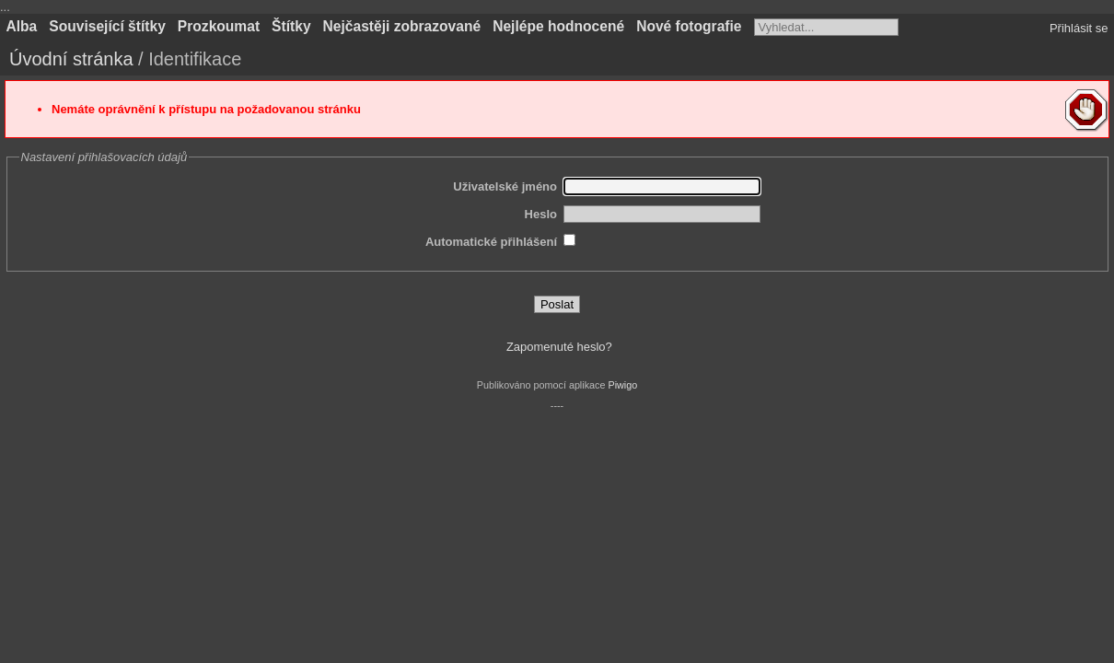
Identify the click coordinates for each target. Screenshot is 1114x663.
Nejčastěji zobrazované (402, 26)
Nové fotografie (688, 26)
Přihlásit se (1079, 28)
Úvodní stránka (71, 59)
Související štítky (107, 26)
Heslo (541, 214)
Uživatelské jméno (505, 186)
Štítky (291, 26)
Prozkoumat (219, 26)
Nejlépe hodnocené (558, 26)
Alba (22, 26)
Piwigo (622, 384)
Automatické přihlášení (491, 242)
